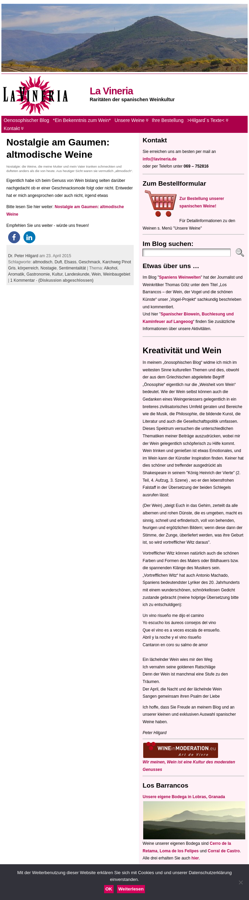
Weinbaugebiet (116, 274)
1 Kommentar (22, 280)
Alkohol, (111, 268)
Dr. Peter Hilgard (23, 255)
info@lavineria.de (160, 159)
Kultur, (58, 274)
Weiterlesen (131, 888)
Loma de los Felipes (179, 851)
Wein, (97, 274)
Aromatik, (17, 274)
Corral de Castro (224, 851)
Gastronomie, (39, 274)
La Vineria (111, 91)
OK (108, 888)
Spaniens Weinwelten (180, 277)
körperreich (28, 268)
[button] (14, 237)
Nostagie (48, 268)
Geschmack (89, 262)
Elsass (70, 262)
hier (195, 858)
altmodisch (42, 262)
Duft (58, 262)
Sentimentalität (72, 268)
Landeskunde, (78, 274)
